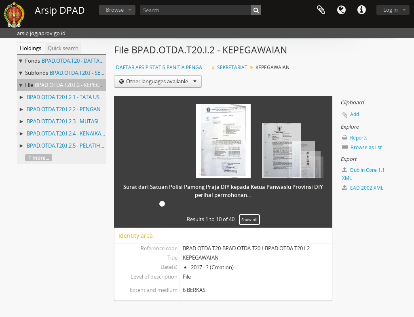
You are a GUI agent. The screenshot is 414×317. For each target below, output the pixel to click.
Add (354, 114)
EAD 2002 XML (362, 187)
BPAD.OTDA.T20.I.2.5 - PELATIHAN (67, 145)
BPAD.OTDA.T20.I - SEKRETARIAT (88, 72)
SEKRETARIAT (232, 67)
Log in (390, 9)
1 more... (38, 157)
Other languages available (160, 81)
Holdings (30, 48)
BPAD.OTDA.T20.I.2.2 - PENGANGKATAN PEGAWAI (86, 109)
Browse (115, 9)
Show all (249, 219)
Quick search (63, 48)
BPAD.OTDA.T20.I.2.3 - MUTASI (63, 121)
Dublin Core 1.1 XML (363, 174)
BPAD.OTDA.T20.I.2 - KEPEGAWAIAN (77, 85)
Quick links (361, 10)
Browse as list (362, 147)
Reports (355, 137)
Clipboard (321, 10)
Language (341, 10)
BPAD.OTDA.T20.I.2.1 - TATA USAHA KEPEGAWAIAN (87, 97)
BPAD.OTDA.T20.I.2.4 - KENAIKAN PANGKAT (78, 133)
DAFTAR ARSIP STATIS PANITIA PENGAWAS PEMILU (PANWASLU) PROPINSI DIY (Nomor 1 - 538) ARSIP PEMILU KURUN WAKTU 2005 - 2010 (163, 67)
